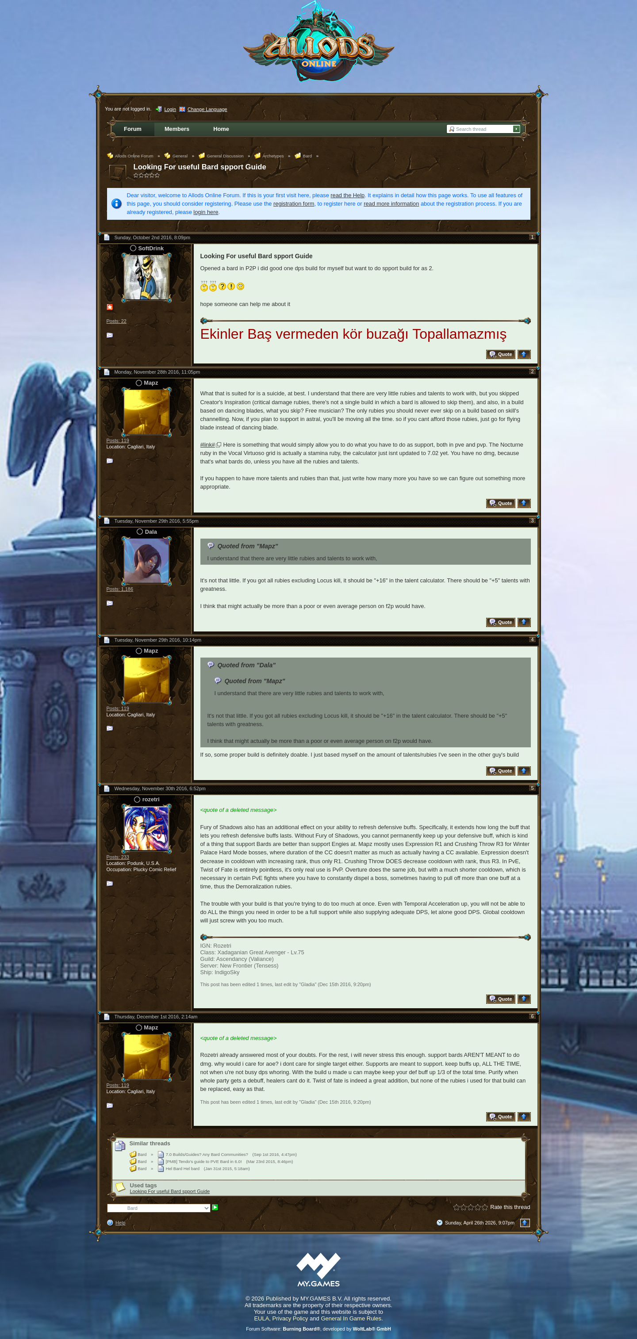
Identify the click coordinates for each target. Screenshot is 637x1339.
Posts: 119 (118, 440)
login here (205, 212)
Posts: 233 (118, 857)
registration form (293, 203)
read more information (391, 203)
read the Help (347, 195)
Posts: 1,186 (120, 589)
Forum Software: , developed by (318, 1328)
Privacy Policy (290, 1318)
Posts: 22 (117, 321)
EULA (261, 1318)
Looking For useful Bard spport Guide (200, 167)
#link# (207, 444)
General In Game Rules (351, 1318)
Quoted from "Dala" (246, 665)
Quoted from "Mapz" (247, 546)
